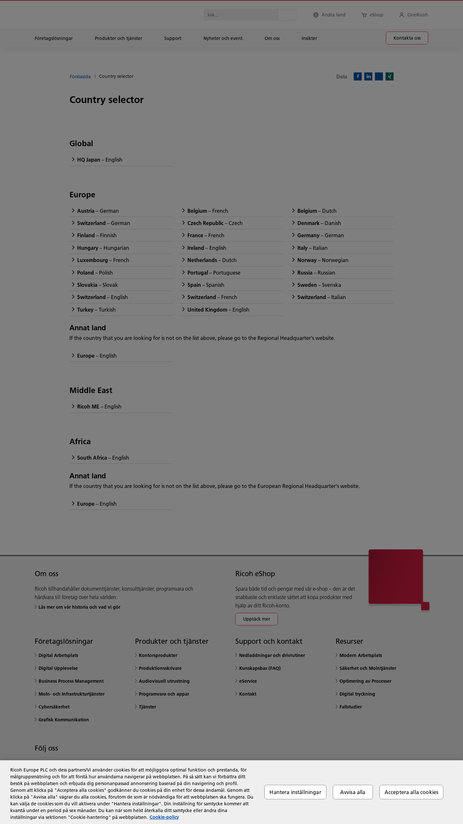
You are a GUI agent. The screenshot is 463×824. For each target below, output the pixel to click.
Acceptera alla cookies (412, 792)
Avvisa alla (353, 792)
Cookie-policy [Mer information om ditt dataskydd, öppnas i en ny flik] (164, 817)
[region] (231, 792)
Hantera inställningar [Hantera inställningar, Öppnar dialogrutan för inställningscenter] (295, 792)
